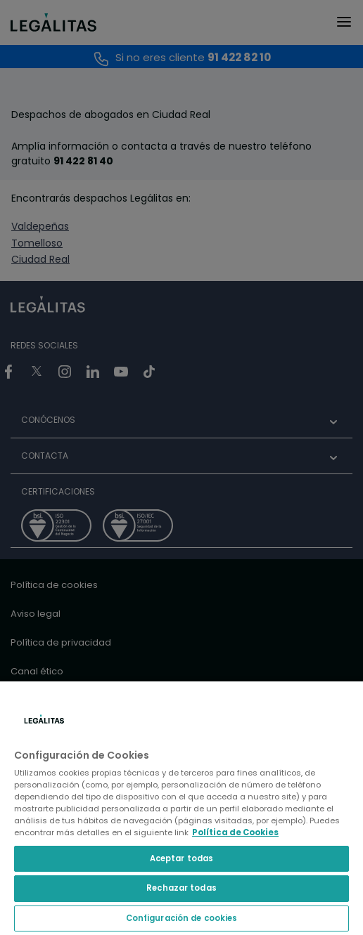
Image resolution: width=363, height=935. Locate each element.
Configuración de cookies (182, 918)
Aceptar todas (181, 858)
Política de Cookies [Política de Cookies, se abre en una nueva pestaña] (235, 832)
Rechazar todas (181, 888)
